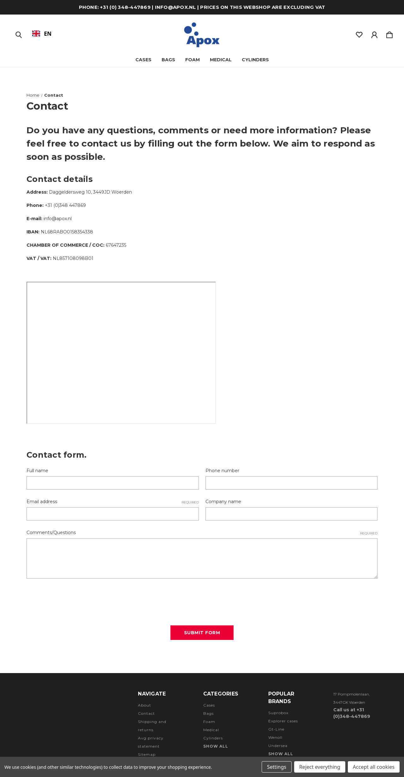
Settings (276, 766)
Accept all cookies (374, 766)
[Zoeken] (18, 33)
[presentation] (74, 599)
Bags (208, 713)
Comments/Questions (202, 533)
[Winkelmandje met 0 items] (389, 33)
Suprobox (278, 712)
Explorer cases (283, 721)
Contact (146, 713)
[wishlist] (359, 33)
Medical (221, 59)
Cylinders (255, 59)
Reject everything (319, 766)
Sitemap (147, 754)
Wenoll (275, 737)
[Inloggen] (374, 33)
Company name (223, 501)
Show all (215, 746)
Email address (113, 502)
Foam (192, 59)
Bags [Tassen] (168, 59)
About (144, 705)
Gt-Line (276, 729)
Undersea (278, 745)
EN (42, 33)
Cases (143, 59)
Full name (37, 470)
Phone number (222, 470)
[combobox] (41, 33)
